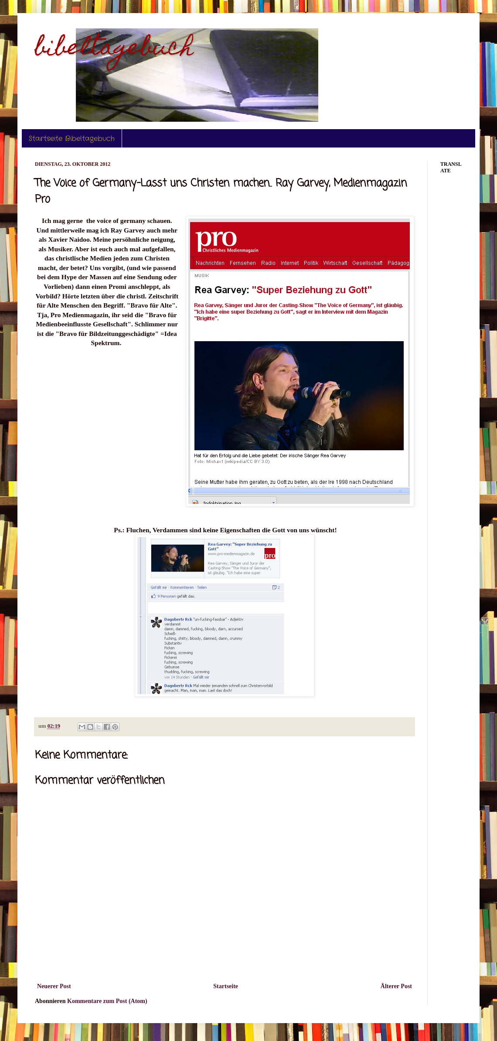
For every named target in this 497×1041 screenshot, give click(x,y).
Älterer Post (396, 986)
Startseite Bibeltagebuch (72, 139)
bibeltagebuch (114, 49)
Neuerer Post (54, 986)
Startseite (225, 986)
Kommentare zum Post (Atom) (107, 1001)
